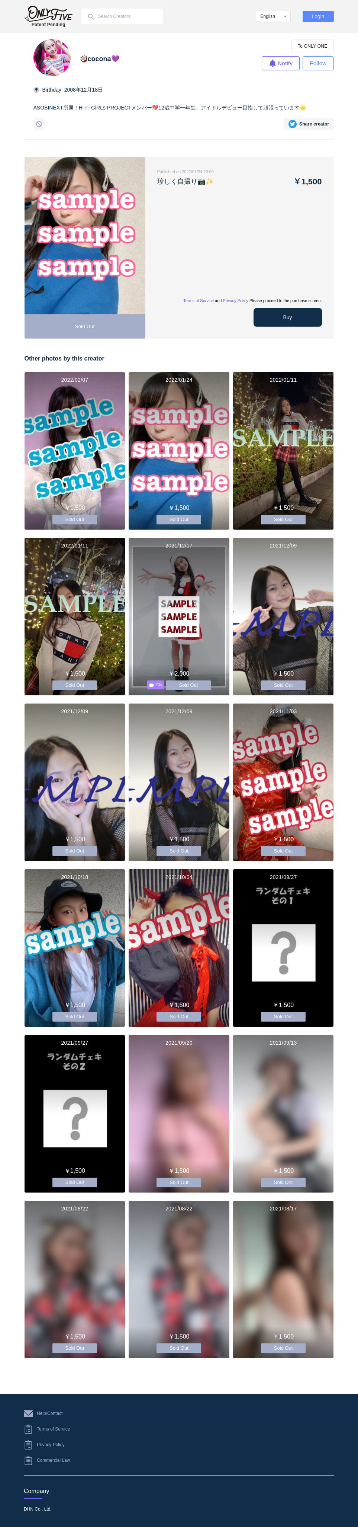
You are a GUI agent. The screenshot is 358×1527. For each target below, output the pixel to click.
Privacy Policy (235, 300)
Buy (287, 317)
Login (318, 16)
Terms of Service (198, 300)
